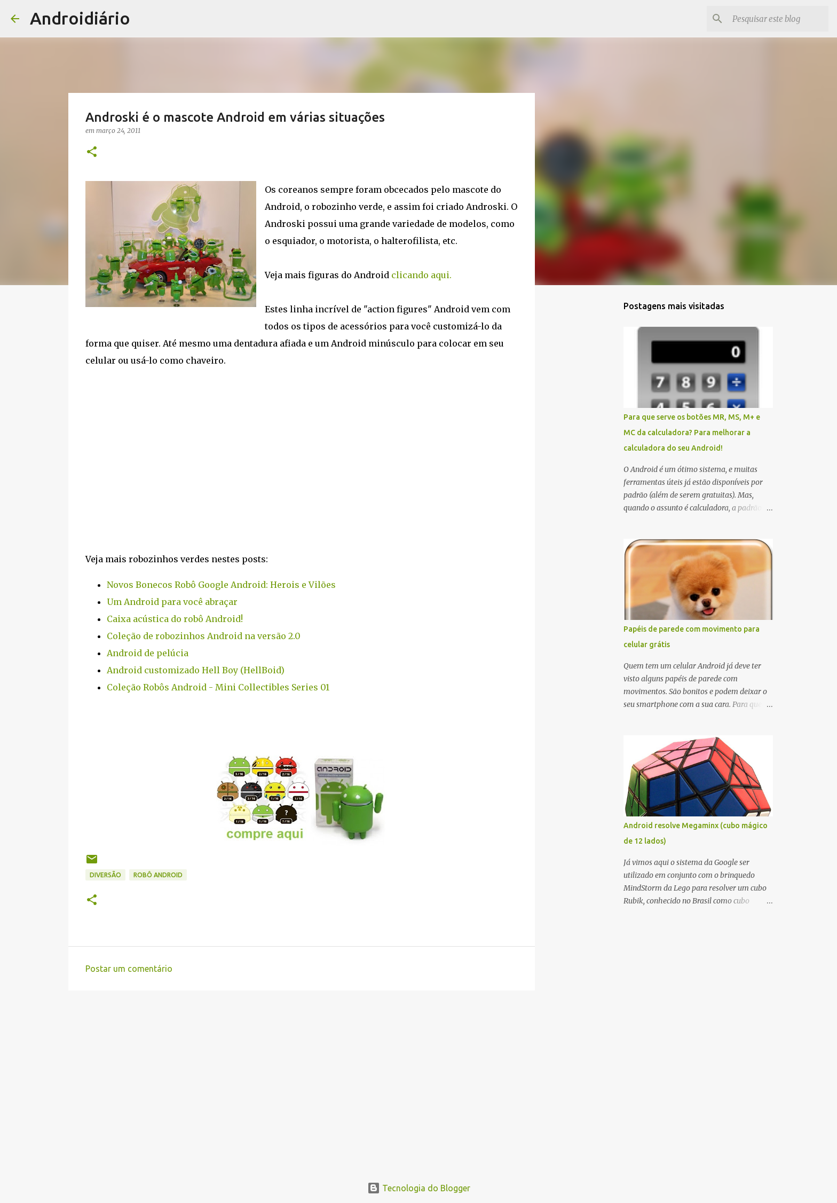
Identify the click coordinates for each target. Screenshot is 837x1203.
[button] (91, 152)
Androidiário (80, 18)
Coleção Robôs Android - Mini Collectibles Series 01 (218, 687)
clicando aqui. (421, 275)
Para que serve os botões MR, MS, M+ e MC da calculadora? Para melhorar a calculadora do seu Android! (691, 432)
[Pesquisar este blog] (772, 19)
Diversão (105, 874)
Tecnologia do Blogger (418, 1188)
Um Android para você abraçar (172, 601)
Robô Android (158, 874)
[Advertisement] (301, 1081)
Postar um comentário (128, 968)
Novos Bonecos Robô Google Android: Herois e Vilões (221, 584)
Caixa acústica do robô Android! (175, 619)
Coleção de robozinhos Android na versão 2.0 (204, 636)
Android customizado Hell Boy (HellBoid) (196, 670)
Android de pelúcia (147, 653)
